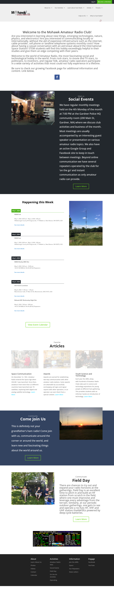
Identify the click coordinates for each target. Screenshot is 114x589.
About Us (47, 8)
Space (71, 565)
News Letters (73, 572)
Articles (89, 8)
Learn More (81, 186)
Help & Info (82, 16)
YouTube (91, 565)
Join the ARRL (73, 562)
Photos (33, 565)
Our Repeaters (74, 569)
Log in (93, 2)
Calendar (34, 575)
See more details (19, 225)
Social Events (54, 568)
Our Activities (59, 8)
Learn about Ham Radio (74, 8)
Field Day (53, 571)
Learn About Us (36, 562)
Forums (98, 8)
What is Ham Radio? (96, 16)
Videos (33, 569)
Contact (33, 572)
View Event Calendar (38, 324)
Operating (53, 580)
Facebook (91, 562)
